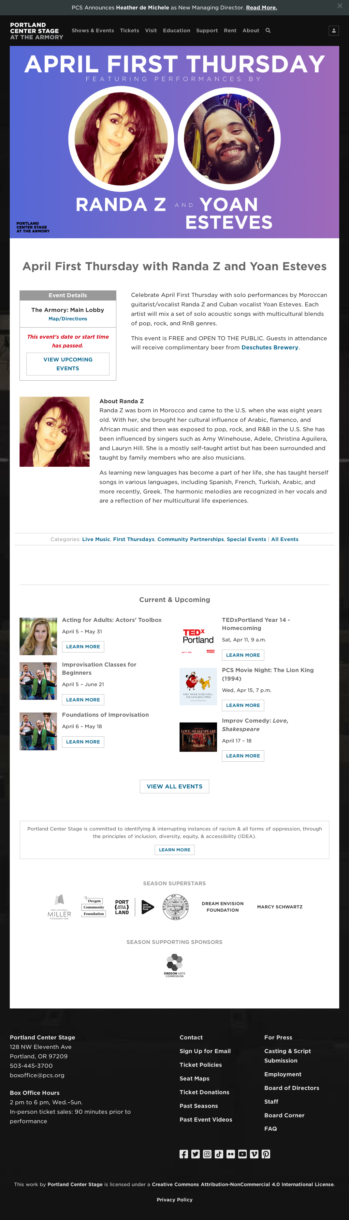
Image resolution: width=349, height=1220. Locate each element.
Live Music (96, 539)
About (250, 30)
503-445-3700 (31, 1066)
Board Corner (284, 1115)
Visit (151, 30)
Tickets (129, 30)
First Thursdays (133, 539)
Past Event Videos (206, 1119)
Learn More (83, 646)
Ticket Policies (201, 1065)
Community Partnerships (190, 539)
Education (176, 30)
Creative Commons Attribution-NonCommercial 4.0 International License (243, 1184)
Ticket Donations (204, 1092)
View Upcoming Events (68, 364)
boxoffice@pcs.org (37, 1075)
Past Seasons (199, 1106)
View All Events (174, 786)
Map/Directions (68, 318)
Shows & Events (93, 30)
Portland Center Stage (75, 1184)
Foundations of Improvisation (105, 715)
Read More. (261, 8)
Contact (191, 1037)
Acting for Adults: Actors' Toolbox (112, 620)
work (32, 1184)
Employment (282, 1074)
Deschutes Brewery (269, 347)
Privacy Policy (175, 1199)
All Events (284, 539)
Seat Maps (195, 1078)
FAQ (270, 1128)
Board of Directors (291, 1088)
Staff (271, 1101)
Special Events (246, 539)
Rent (230, 30)
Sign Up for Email (205, 1051)
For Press (278, 1037)
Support (207, 30)
